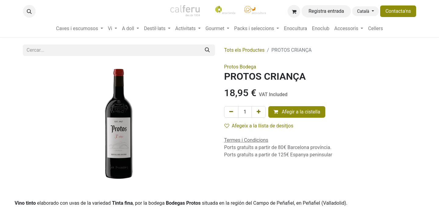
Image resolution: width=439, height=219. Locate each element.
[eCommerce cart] (293, 11)
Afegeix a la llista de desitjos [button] (258, 126)
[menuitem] (79, 29)
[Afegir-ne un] (259, 112)
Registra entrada (326, 11)
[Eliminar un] (231, 112)
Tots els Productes (244, 50)
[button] (29, 11)
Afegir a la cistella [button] (296, 112)
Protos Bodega (240, 67)
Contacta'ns (398, 11)
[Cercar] (207, 50)
